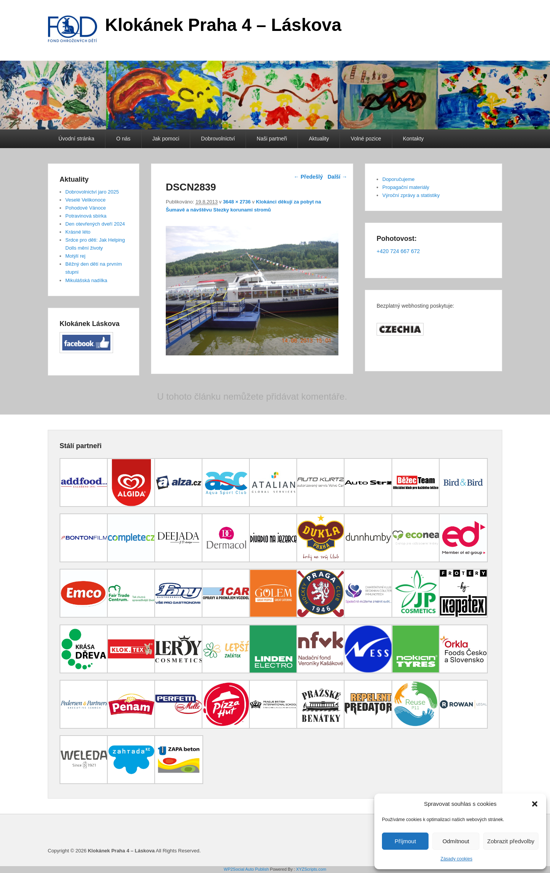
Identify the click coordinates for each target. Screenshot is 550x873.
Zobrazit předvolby (510, 841)
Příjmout (405, 841)
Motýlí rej (75, 256)
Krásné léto (78, 232)
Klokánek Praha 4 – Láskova (223, 25)
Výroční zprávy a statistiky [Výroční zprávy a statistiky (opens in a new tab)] (411, 195)
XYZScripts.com (311, 869)
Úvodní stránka (76, 139)
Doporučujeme (398, 179)
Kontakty (413, 139)
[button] (535, 804)
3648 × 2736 (237, 202)
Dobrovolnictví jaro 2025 (92, 192)
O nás (123, 139)
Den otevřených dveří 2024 (95, 224)
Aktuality (319, 139)
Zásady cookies (456, 859)
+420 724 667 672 (398, 251)
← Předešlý (308, 177)
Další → (337, 177)
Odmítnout (455, 841)
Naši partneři (272, 139)
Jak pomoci (166, 139)
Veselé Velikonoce (85, 200)
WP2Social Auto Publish (246, 869)
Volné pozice (366, 139)
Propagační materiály (405, 187)
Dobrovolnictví (218, 139)
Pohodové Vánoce (85, 208)
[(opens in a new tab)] (84, 505)
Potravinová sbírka (86, 216)
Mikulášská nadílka (86, 280)
